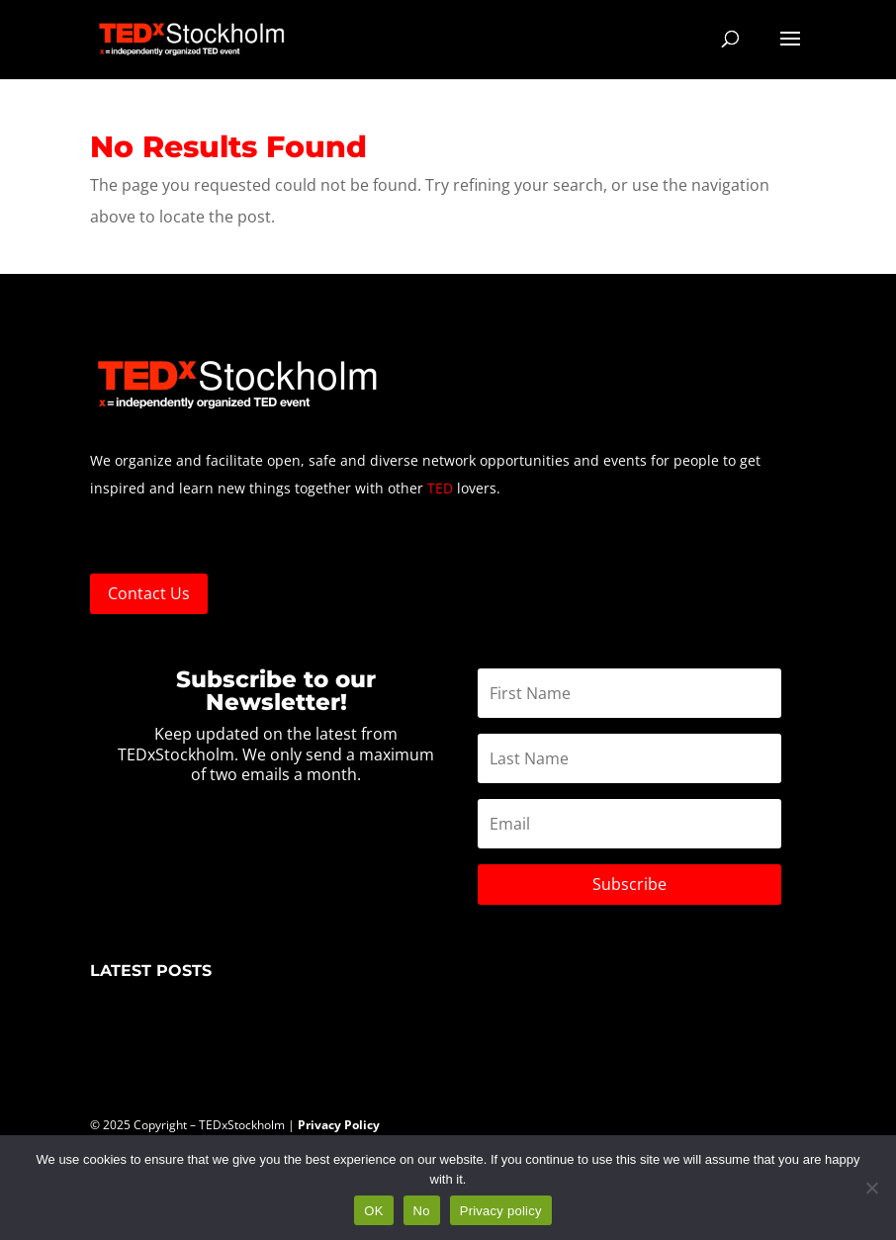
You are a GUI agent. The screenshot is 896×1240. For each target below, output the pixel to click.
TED (440, 488)
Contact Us (149, 593)
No (421, 1210)
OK (373, 1210)
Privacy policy (501, 1210)
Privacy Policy (340, 1124)
